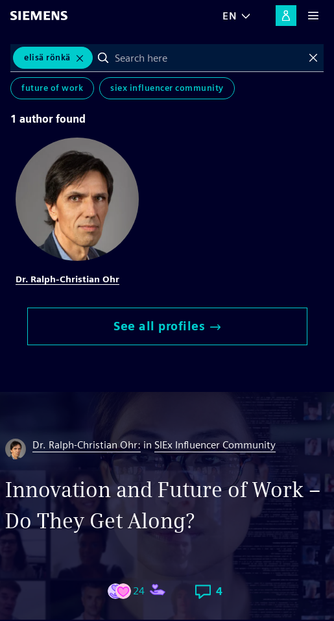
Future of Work (52, 88)
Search (103, 57)
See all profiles (167, 326)
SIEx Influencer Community (167, 88)
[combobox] (208, 58)
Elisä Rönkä (47, 57)
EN (229, 16)
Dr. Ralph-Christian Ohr (67, 279)
